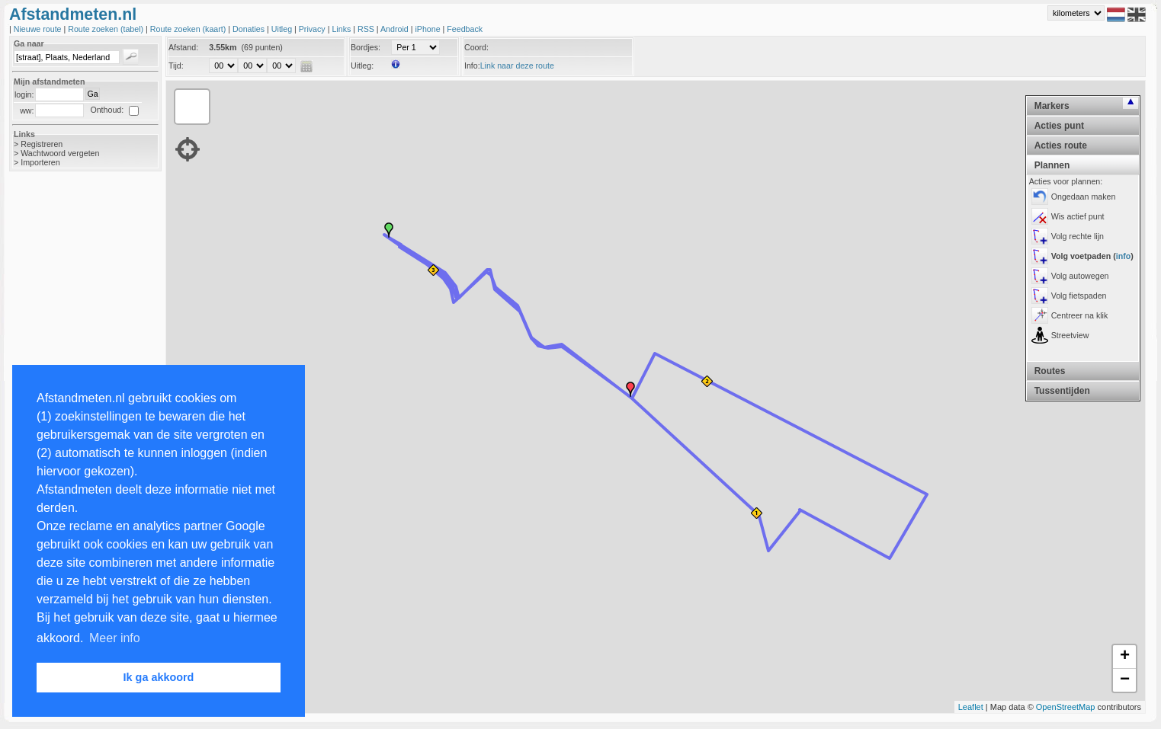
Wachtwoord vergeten (60, 153)
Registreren (42, 144)
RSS (367, 29)
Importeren (40, 162)
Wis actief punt (1078, 216)
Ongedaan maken (1083, 196)
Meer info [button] (114, 637)
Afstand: (183, 47)
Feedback (465, 29)
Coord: (476, 47)
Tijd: (176, 65)
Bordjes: (365, 47)
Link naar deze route (517, 65)
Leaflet (970, 706)
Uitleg (282, 29)
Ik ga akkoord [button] (158, 677)
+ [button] (1125, 656)
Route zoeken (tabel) (107, 29)
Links (342, 29)
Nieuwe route (39, 29)
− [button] (1125, 680)
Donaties (250, 29)
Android (395, 29)
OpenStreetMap (1065, 706)
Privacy (313, 29)
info (1123, 256)
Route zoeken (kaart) (189, 29)
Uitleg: (362, 65)
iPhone (428, 29)
